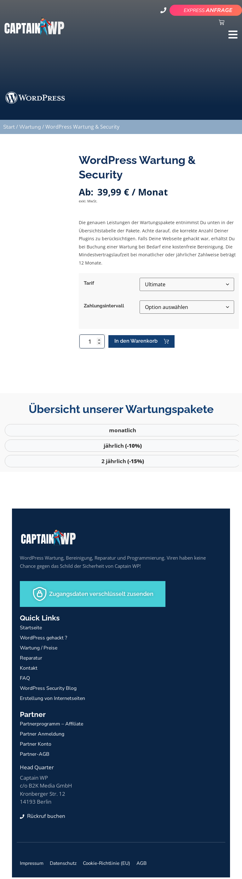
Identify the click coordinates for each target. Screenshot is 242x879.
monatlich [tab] (122, 431)
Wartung (30, 127)
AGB (153, 864)
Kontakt (29, 669)
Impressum (33, 864)
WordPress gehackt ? (45, 639)
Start (9, 127)
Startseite (31, 628)
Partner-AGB (35, 755)
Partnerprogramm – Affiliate (54, 725)
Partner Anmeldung (44, 735)
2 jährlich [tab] (122, 462)
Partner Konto (36, 745)
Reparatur (32, 659)
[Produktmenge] (92, 342)
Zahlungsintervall (104, 306)
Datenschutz (68, 864)
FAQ (25, 679)
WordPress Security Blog (50, 689)
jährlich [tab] (123, 447)
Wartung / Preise (40, 649)
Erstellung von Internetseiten (54, 699)
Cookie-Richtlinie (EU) (115, 864)
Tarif (89, 283)
